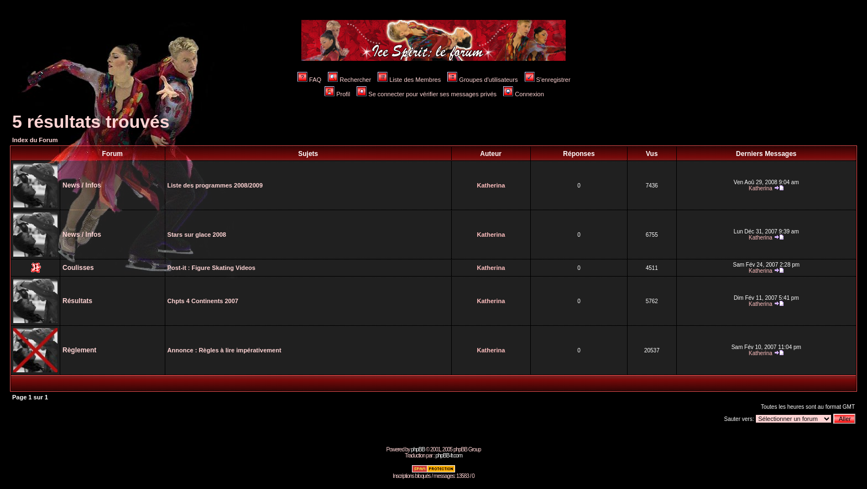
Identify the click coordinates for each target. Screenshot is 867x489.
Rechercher (349, 79)
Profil (337, 94)
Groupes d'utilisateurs (482, 79)
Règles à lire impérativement (240, 350)
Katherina (491, 185)
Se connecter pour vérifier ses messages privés (427, 94)
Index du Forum (35, 140)
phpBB (418, 449)
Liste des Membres (409, 79)
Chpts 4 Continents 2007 (203, 301)
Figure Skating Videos (223, 267)
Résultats (77, 301)
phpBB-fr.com (448, 455)
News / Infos (81, 185)
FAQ (309, 79)
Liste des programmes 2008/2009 (215, 185)
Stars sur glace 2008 (197, 234)
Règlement (79, 350)
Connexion (523, 94)
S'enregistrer (548, 79)
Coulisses (78, 268)
